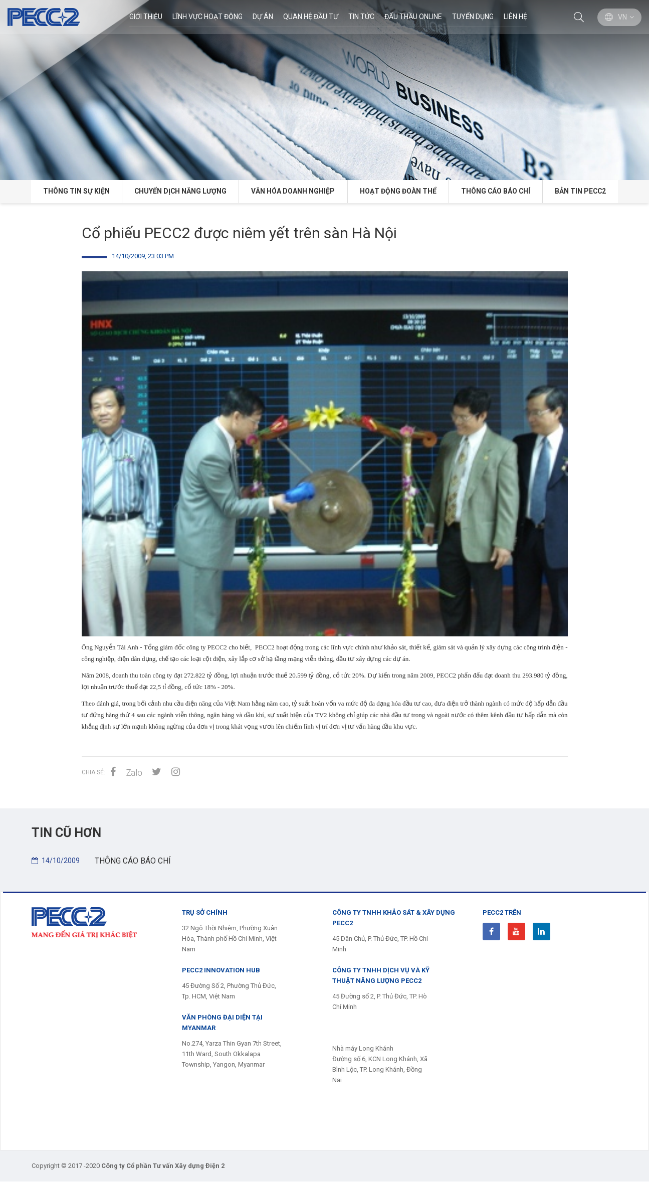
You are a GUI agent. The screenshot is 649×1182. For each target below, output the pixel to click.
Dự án (262, 17)
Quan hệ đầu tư (310, 17)
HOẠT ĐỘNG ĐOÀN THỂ (398, 192)
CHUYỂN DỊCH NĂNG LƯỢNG (178, 192)
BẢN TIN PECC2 (584, 192)
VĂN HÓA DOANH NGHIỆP (292, 192)
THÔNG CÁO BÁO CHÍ (497, 192)
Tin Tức (361, 17)
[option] (324, 90)
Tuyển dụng (472, 17)
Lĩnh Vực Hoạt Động (207, 17)
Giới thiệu (145, 17)
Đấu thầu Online (413, 17)
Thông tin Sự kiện (73, 192)
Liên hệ (515, 17)
